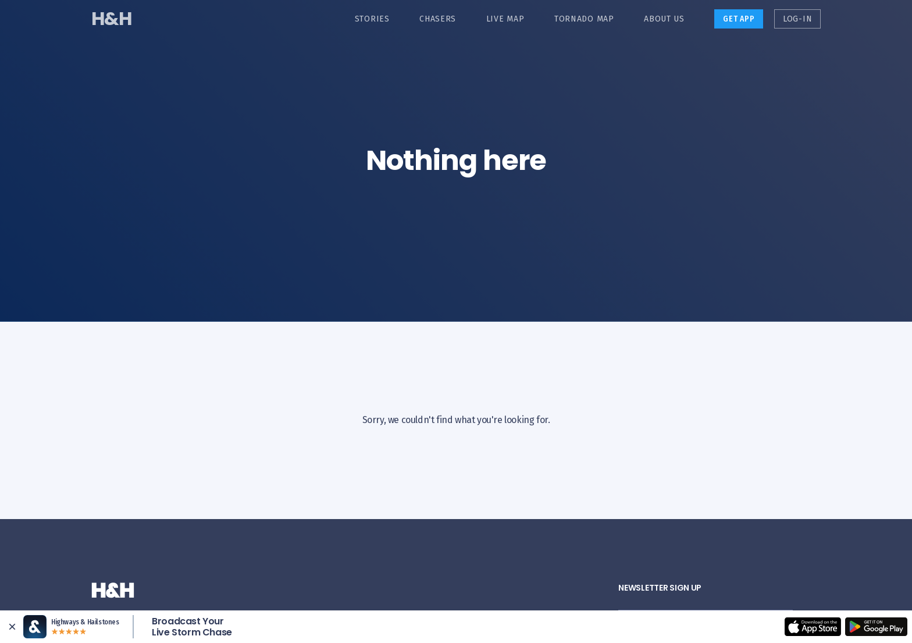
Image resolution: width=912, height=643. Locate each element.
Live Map (505, 19)
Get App (738, 19)
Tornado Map (584, 19)
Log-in (797, 19)
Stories (372, 19)
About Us (664, 19)
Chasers (437, 19)
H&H (111, 18)
